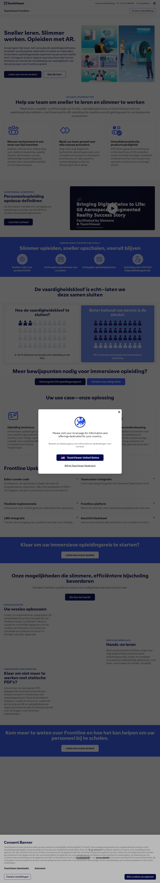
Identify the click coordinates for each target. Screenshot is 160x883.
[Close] (119, 412)
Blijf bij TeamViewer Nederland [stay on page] (80, 465)
